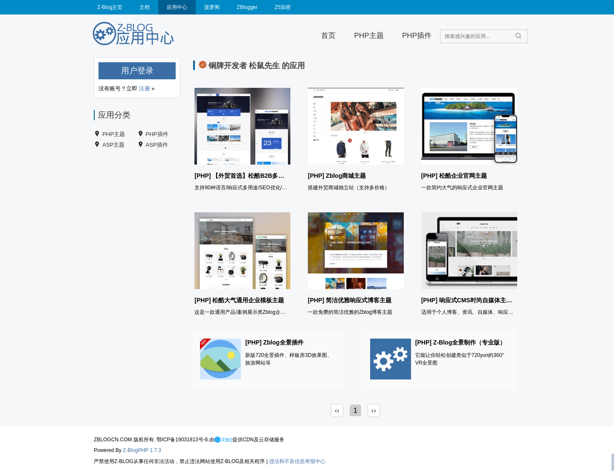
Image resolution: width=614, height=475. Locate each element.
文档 (144, 7)
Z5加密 (283, 7)
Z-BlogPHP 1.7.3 (142, 450)
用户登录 (137, 70)
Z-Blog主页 (109, 7)
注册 (144, 88)
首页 (328, 36)
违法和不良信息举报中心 (297, 461)
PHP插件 (417, 36)
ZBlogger (247, 7)
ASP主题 (113, 145)
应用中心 (177, 7)
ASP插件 (157, 145)
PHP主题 (369, 36)
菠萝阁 (212, 7)
